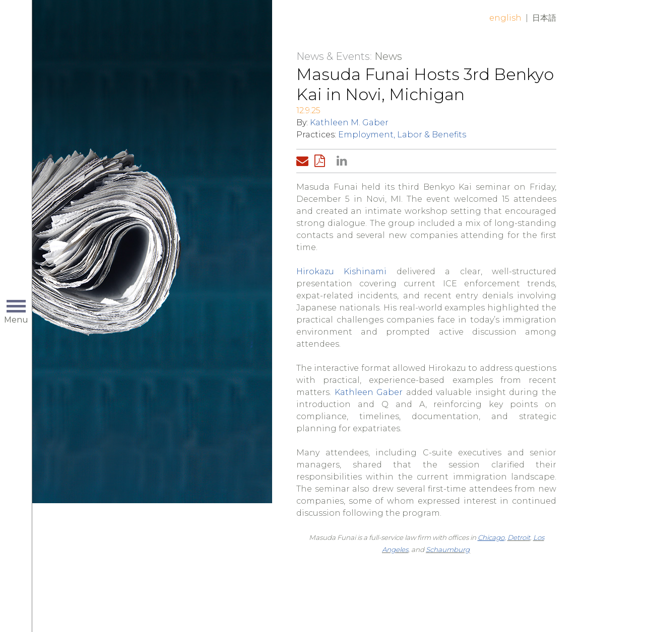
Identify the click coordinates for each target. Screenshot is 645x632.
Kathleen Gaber (369, 392)
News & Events (333, 56)
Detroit (518, 537)
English (505, 18)
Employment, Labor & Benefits (402, 134)
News (388, 56)
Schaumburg (448, 549)
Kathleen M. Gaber (349, 122)
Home (184, 26)
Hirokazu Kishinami (341, 271)
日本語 (544, 18)
